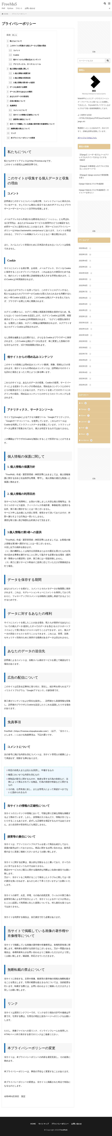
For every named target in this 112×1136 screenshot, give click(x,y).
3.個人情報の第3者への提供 (22, 82)
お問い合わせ (30, 8)
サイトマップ (43, 1124)
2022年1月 (85, 316)
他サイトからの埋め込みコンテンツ (25, 59)
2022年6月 (85, 298)
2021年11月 (85, 329)
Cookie (14, 54)
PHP (3, 8)
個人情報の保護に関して (17, 68)
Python (10, 8)
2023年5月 (85, 254)
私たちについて (14, 41)
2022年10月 (85, 273)
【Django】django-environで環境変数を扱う (94, 176)
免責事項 (11, 105)
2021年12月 (85, 323)
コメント (14, 50)
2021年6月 (85, 360)
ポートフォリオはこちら (87, 138)
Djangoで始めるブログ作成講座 (91, 184)
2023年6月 (85, 248)
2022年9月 (85, 279)
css (84, 403)
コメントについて (18, 110)
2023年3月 (85, 267)
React (85, 434)
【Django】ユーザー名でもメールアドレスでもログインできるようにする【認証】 (94, 157)
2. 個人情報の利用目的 (19, 78)
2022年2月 (85, 310)
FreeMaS (63, 1130)
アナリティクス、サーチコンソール (25, 64)
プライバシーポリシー (19, 14)
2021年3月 (85, 379)
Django (85, 409)
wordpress (86, 440)
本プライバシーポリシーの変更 (20, 137)
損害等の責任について (19, 119)
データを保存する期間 (16, 87)
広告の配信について (15, 101)
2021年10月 (85, 335)
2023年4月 (85, 261)
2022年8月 (85, 285)
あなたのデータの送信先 (17, 96)
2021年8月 (85, 347)
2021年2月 (85, 385)
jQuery (85, 415)
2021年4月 (85, 372)
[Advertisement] (94, 35)
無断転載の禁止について (18, 128)
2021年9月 (85, 341)
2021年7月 (85, 354)
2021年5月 (85, 366)
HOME (6, 14)
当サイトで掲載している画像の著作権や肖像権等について (30, 124)
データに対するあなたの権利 (19, 91)
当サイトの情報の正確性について (24, 114)
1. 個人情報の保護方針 (19, 73)
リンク (11, 133)
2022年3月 (85, 304)
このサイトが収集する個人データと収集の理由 (26, 45)
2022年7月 (85, 292)
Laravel (85, 422)
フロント (19, 8)
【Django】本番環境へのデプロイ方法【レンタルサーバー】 (94, 167)
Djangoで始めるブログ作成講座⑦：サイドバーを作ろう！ (94, 191)
